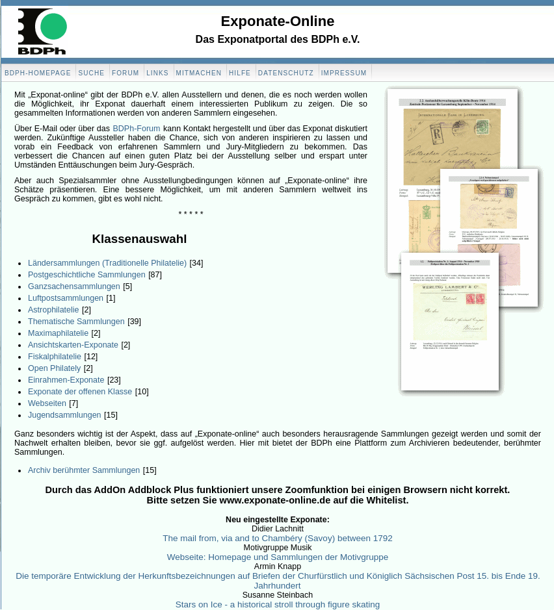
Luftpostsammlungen (65, 298)
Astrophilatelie (53, 309)
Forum (125, 73)
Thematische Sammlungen (76, 321)
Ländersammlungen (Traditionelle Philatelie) (107, 263)
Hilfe (240, 73)
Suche (91, 73)
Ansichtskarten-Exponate (73, 344)
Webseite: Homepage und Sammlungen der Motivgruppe (277, 557)
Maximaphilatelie (58, 333)
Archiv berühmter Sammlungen (84, 470)
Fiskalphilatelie (54, 356)
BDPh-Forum (137, 128)
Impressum (344, 73)
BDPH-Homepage (38, 73)
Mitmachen (199, 73)
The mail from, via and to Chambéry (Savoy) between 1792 (277, 538)
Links (157, 73)
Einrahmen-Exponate (66, 380)
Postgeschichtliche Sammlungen (87, 274)
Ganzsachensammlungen (74, 286)
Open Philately (54, 368)
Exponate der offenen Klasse (80, 391)
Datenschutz (286, 73)
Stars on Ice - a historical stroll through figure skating (278, 604)
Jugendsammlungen (64, 415)
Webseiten (47, 403)
